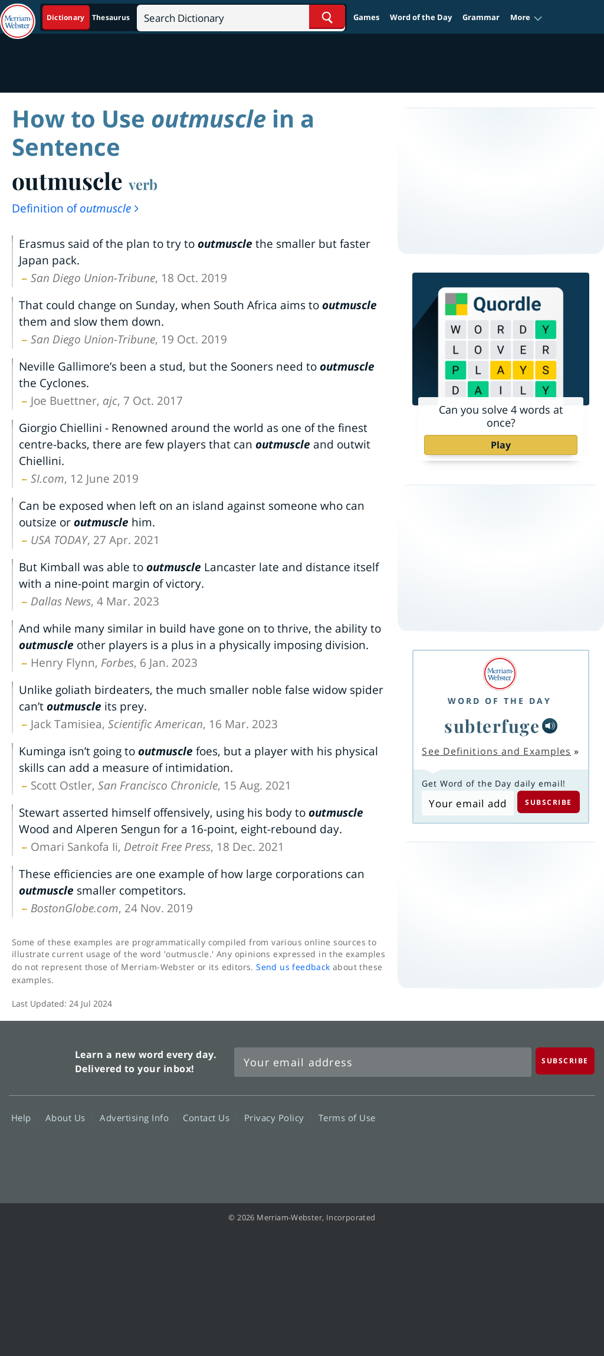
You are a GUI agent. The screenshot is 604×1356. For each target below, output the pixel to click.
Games (366, 17)
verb (143, 184)
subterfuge (492, 725)
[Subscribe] (565, 1060)
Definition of (76, 208)
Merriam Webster (40, 1059)
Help (24, 1117)
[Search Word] (327, 17)
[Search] (241, 17)
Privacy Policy (277, 1117)
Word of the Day (421, 17)
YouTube (530, 1151)
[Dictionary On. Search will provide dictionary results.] (89, 17)
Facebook (445, 1151)
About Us (68, 1117)
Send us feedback (293, 966)
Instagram (572, 1151)
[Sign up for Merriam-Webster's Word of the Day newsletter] (382, 1062)
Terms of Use (347, 1117)
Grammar (481, 17)
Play (501, 444)
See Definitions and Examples (496, 751)
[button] (526, 17)
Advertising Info (137, 1117)
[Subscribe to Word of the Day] (467, 803)
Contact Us (209, 1117)
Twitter (487, 1151)
